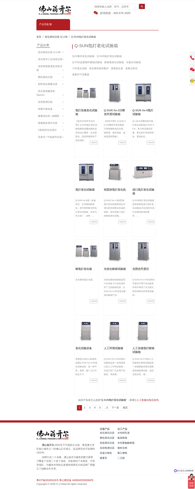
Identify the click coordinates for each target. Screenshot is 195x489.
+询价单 (93, 143)
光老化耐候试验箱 (115, 268)
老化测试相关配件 (99, 68)
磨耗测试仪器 (45, 77)
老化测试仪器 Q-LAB (56, 37)
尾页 (125, 407)
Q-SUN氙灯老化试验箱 (83, 37)
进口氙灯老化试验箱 (143, 191)
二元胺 (121, 458)
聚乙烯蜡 (122, 453)
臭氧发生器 (117, 68)
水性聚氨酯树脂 (126, 443)
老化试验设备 (83, 348)
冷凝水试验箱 (133, 62)
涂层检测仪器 (45, 102)
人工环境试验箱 (113, 348)
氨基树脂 (122, 438)
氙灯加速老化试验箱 (86, 112)
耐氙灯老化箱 (83, 268)
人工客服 (141, 400)
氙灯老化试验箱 (85, 189)
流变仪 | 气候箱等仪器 (50, 137)
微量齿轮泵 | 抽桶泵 (48, 116)
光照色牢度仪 (140, 268)
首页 (38, 37)
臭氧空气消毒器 (80, 74)
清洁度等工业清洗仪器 (50, 59)
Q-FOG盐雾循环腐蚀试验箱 (87, 62)
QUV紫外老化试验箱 (83, 56)
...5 (106, 407)
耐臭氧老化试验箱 (114, 62)
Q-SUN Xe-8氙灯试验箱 (142, 112)
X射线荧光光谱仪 (47, 130)
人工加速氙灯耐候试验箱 (143, 350)
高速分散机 (106, 453)
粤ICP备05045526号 (47, 480)
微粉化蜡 (122, 448)
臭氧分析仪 (131, 68)
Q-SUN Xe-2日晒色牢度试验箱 (114, 112)
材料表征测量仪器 (47, 84)
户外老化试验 (79, 68)
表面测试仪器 (107, 443)
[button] (53, 24)
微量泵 (103, 458)
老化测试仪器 (107, 433)
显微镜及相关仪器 (47, 123)
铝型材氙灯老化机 (115, 189)
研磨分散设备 (45, 109)
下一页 (115, 407)
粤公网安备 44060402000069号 (76, 480)
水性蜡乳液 (123, 433)
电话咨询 (154, 400)
